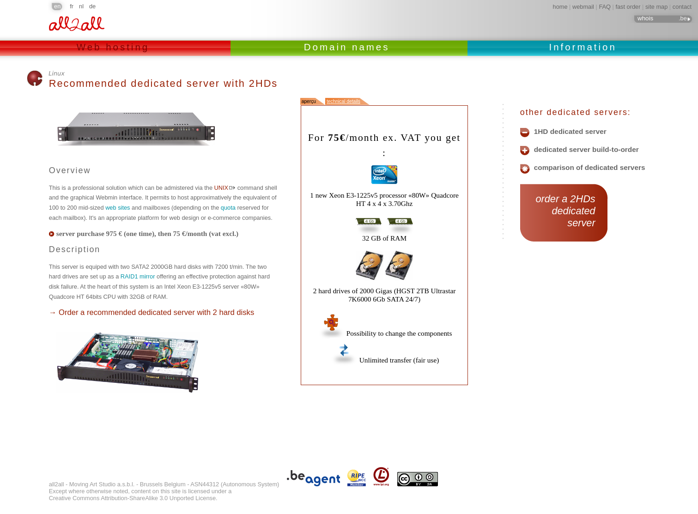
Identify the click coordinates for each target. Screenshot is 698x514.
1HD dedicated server (570, 131)
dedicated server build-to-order (586, 149)
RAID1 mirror (138, 276)
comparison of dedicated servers (589, 167)
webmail (583, 6)
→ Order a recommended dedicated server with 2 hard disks (151, 312)
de (92, 6)
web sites (117, 207)
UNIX (221, 187)
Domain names (349, 47)
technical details (343, 101)
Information (582, 47)
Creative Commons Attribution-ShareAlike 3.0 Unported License (132, 498)
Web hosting (115, 47)
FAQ (605, 6)
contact (682, 6)
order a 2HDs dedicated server (564, 211)
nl (81, 6)
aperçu (309, 101)
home (560, 6)
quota (228, 207)
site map (656, 6)
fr (71, 6)
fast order (627, 6)
